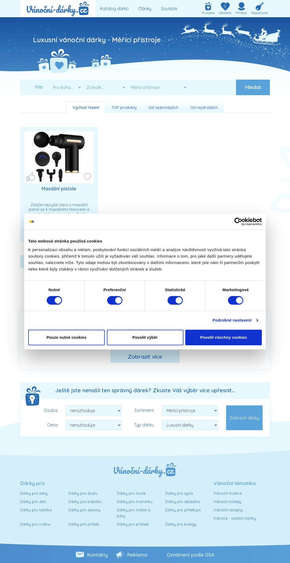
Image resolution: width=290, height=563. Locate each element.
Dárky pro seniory (84, 510)
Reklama (137, 555)
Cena (52, 424)
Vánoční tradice (227, 493)
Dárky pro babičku (85, 501)
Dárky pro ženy (34, 493)
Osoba (50, 410)
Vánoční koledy (227, 501)
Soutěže (169, 8)
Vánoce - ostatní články (234, 518)
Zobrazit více (145, 356)
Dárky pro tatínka (36, 510)
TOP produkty (124, 107)
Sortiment (144, 410)
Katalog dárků (114, 8)
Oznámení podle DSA (190, 555)
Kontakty (97, 555)
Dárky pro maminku (135, 501)
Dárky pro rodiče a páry (133, 513)
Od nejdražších (204, 107)
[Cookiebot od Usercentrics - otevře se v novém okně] (238, 222)
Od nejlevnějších (163, 107)
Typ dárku (144, 424)
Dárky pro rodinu (35, 524)
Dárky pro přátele (133, 524)
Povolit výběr (145, 337)
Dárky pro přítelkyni (183, 510)
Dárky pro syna (179, 493)
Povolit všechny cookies (223, 337)
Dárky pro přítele (83, 524)
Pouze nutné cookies (66, 337)
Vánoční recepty (228, 510)
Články (144, 8)
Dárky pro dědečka (182, 501)
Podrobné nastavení (231, 320)
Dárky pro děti (33, 501)
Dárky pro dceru (83, 493)
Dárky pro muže (131, 493)
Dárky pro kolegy (180, 524)
